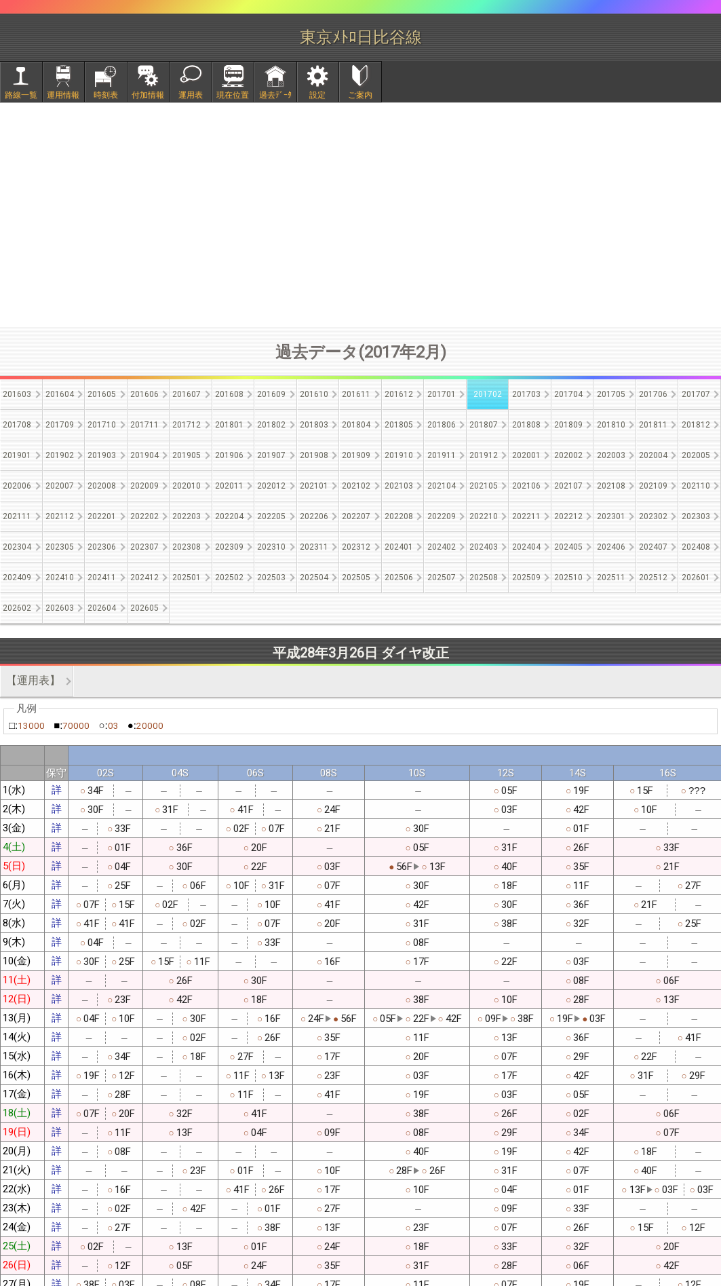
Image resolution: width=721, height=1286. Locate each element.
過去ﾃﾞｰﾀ (275, 95)
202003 (611, 455)
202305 (59, 547)
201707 (696, 394)
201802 (271, 425)
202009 (144, 486)
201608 (229, 394)
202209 (441, 516)
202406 (611, 547)
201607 (186, 394)
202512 (653, 577)
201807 (483, 425)
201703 (526, 394)
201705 (611, 394)
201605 (101, 394)
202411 (101, 577)
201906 (229, 455)
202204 (229, 516)
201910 (399, 455)
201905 (186, 455)
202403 (483, 547)
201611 (356, 394)
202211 (526, 516)
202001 (526, 455)
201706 (653, 394)
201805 (399, 425)
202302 (653, 516)
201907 (271, 455)
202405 (568, 547)
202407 (653, 547)
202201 (101, 516)
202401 (399, 547)
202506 (399, 577)
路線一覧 (21, 95)
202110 (696, 486)
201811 (653, 425)
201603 (17, 394)
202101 (314, 486)
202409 (17, 577)
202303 (696, 516)
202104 (441, 486)
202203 (186, 516)
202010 (186, 486)
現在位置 (232, 95)
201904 (144, 455)
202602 (17, 608)
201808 (526, 425)
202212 (568, 516)
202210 (483, 516)
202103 (399, 486)
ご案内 (360, 95)
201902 (59, 455)
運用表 (190, 95)
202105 (483, 486)
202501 (186, 577)
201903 (101, 455)
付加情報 (148, 95)
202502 (229, 577)
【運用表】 (33, 680)
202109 (653, 486)
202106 (526, 486)
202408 (696, 547)
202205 (271, 516)
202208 (399, 516)
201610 (314, 394)
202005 (696, 455)
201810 (611, 425)
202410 (59, 577)
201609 (271, 394)
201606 (144, 394)
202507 (441, 577)
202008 (101, 486)
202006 (17, 486)
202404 (526, 547)
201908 (314, 455)
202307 (144, 547)
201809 (568, 425)
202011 (229, 486)
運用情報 (63, 95)
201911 (441, 455)
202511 (611, 577)
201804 (356, 425)
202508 (483, 577)
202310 (271, 547)
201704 (568, 394)
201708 (17, 425)
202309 (229, 547)
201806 (441, 425)
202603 (59, 608)
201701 (441, 394)
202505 (356, 577)
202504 (314, 577)
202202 (144, 516)
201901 (17, 455)
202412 (144, 577)
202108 (611, 486)
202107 (568, 486)
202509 (526, 577)
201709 (59, 425)
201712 (186, 425)
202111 (17, 516)
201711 (144, 425)
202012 (271, 486)
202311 (314, 547)
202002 (568, 455)
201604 (59, 394)
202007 (59, 486)
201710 (101, 425)
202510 (568, 577)
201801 (229, 425)
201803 (314, 425)
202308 (186, 547)
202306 (101, 547)
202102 (356, 486)
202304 (17, 547)
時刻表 (106, 95)
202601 (696, 577)
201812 (696, 425)
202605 (144, 608)
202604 (101, 608)
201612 (399, 394)
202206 (314, 516)
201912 (483, 455)
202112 (59, 516)
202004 (653, 455)
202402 (441, 547)
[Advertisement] (361, 214)
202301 (611, 516)
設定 (317, 95)
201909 (356, 455)
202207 (356, 516)
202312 (356, 547)
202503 (271, 577)
